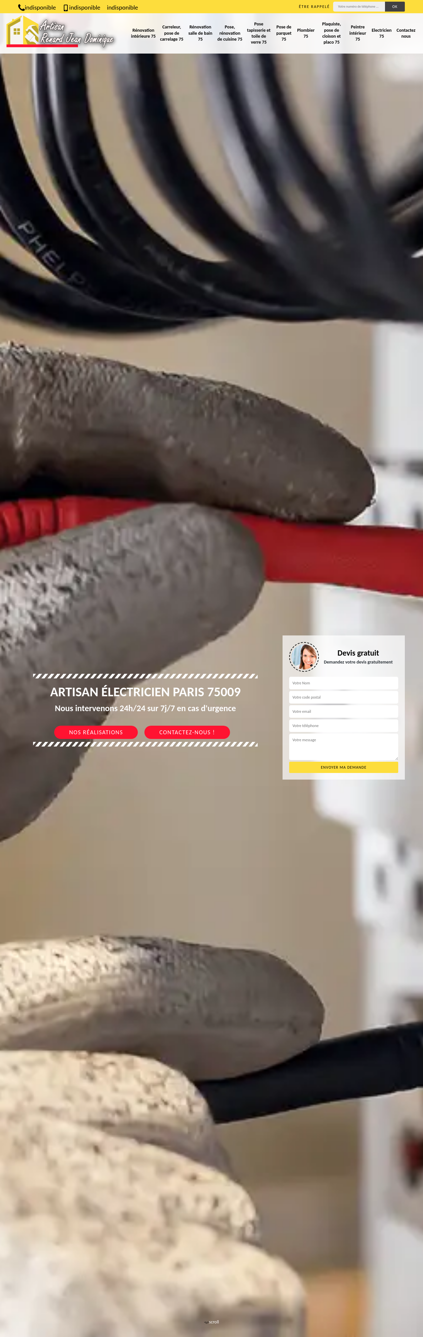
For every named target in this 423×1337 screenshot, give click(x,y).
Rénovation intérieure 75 (143, 33)
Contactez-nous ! (187, 732)
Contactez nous (406, 33)
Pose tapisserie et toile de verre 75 (258, 33)
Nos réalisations (96, 732)
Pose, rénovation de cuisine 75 (229, 33)
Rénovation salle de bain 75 (200, 33)
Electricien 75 (382, 33)
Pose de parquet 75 (283, 33)
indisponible (37, 7)
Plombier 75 (306, 33)
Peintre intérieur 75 (357, 33)
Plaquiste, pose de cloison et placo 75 (331, 33)
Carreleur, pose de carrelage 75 (171, 33)
